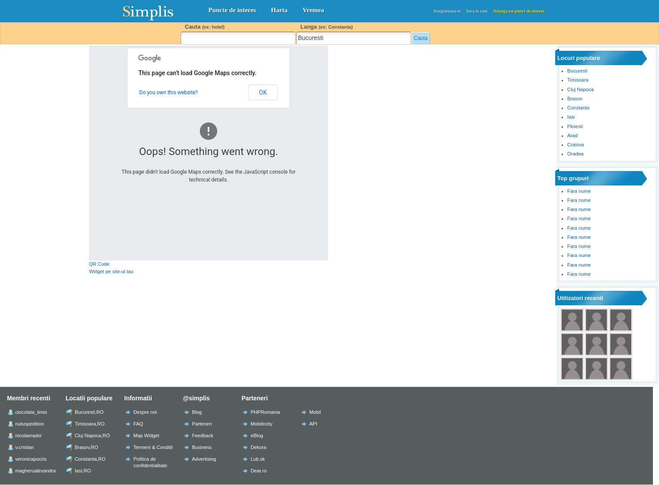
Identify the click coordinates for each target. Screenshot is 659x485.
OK (263, 92)
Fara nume (579, 191)
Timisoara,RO (90, 423)
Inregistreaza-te (447, 11)
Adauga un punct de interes (519, 11)
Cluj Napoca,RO (92, 435)
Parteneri (202, 423)
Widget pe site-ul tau (111, 271)
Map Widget (146, 435)
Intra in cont (476, 11)
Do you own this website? (168, 92)
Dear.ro (259, 470)
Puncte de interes (232, 10)
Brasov (575, 98)
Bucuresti (577, 70)
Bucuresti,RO (89, 412)
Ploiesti (575, 126)
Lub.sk (258, 459)
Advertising (204, 459)
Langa (327, 26)
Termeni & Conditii (153, 447)
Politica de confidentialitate (150, 462)
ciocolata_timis (31, 412)
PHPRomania (265, 412)
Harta (279, 10)
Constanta (578, 107)
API (313, 423)
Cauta (205, 26)
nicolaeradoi (28, 435)
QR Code (99, 264)
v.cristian (24, 447)
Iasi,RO (83, 470)
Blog (197, 412)
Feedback (202, 435)
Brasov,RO (86, 447)
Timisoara (578, 79)
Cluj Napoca (580, 89)
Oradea (575, 153)
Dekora (258, 447)
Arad (572, 135)
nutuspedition (29, 423)
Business (202, 447)
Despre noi (145, 412)
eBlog (257, 435)
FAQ (138, 423)
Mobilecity (261, 423)
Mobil (315, 412)
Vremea (313, 10)
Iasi (571, 116)
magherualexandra (35, 470)
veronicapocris (30, 459)
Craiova (575, 144)
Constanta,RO (90, 459)
